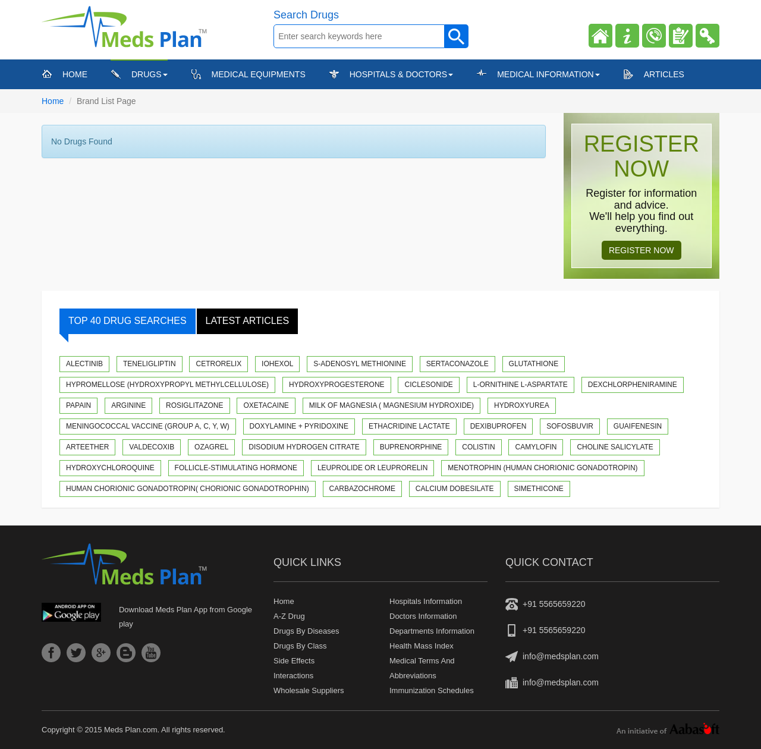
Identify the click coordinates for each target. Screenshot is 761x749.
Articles (664, 74)
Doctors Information (423, 616)
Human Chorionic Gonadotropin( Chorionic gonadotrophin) (187, 488)
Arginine (128, 405)
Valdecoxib (151, 447)
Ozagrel (211, 447)
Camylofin (535, 447)
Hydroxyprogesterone (337, 384)
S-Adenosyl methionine (359, 364)
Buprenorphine (411, 447)
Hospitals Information (425, 601)
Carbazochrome (362, 488)
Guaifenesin (638, 426)
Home (74, 73)
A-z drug (289, 616)
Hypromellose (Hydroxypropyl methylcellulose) (167, 384)
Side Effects (294, 660)
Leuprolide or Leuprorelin (372, 468)
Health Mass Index (421, 645)
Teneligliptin (149, 364)
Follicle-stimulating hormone (236, 468)
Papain (78, 405)
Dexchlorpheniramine (632, 384)
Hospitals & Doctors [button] (401, 74)
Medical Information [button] (548, 74)
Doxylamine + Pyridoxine (299, 426)
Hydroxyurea (521, 405)
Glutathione (534, 364)
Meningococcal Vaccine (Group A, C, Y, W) (147, 426)
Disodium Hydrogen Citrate (304, 447)
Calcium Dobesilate (455, 488)
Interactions (293, 675)
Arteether (87, 447)
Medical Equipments (259, 74)
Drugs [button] (149, 74)
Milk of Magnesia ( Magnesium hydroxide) (391, 405)
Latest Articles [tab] (248, 321)
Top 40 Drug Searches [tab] (123, 325)
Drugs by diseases (306, 631)
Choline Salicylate (615, 447)
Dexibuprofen (498, 426)
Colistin (478, 447)
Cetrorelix (218, 364)
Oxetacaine (265, 405)
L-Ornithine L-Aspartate (520, 384)
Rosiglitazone (194, 405)
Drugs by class (300, 645)
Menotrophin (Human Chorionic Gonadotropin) (542, 468)
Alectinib (84, 364)
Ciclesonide (428, 384)
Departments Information (431, 631)
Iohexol (277, 364)
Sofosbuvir (569, 426)
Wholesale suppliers (308, 690)
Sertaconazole (457, 364)
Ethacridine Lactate (409, 426)
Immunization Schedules (431, 690)
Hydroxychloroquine (110, 468)
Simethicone (539, 488)
